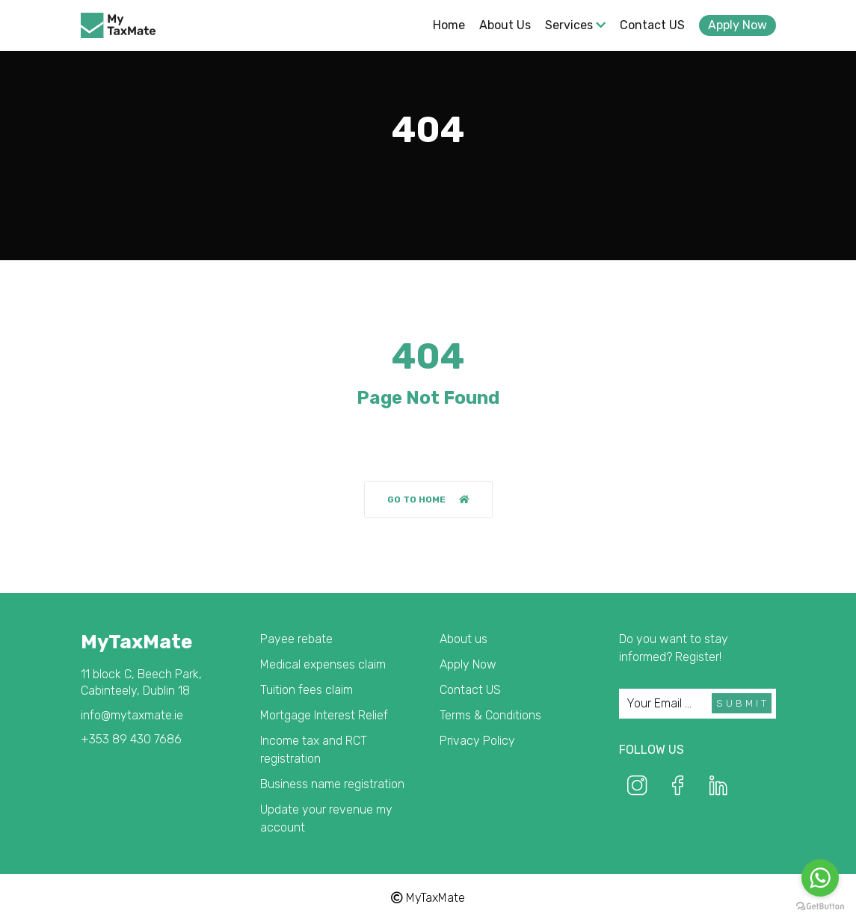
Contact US (652, 25)
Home (449, 25)
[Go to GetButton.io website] (820, 907)
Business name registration (332, 784)
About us (505, 25)
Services (575, 25)
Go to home (428, 499)
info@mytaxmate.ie (132, 715)
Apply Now (737, 25)
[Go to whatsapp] (820, 878)
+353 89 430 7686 (131, 739)
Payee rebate (296, 639)
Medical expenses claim (323, 664)
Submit (742, 703)
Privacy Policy (477, 741)
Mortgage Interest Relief (324, 715)
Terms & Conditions (490, 715)
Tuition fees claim (306, 690)
